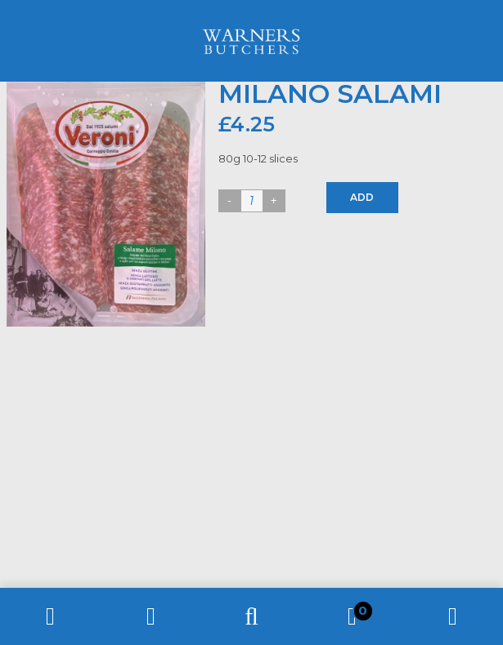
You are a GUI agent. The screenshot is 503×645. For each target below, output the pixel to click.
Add (362, 197)
